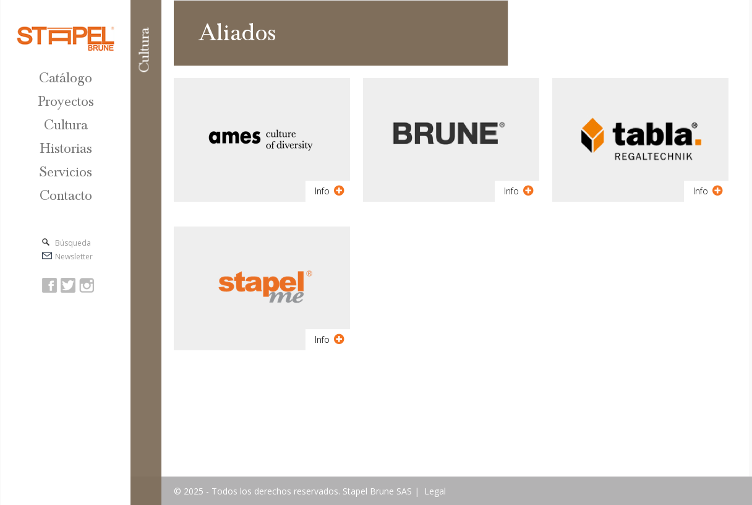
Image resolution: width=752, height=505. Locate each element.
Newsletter (74, 257)
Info (329, 191)
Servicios (66, 172)
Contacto (66, 196)
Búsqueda (73, 243)
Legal (435, 491)
